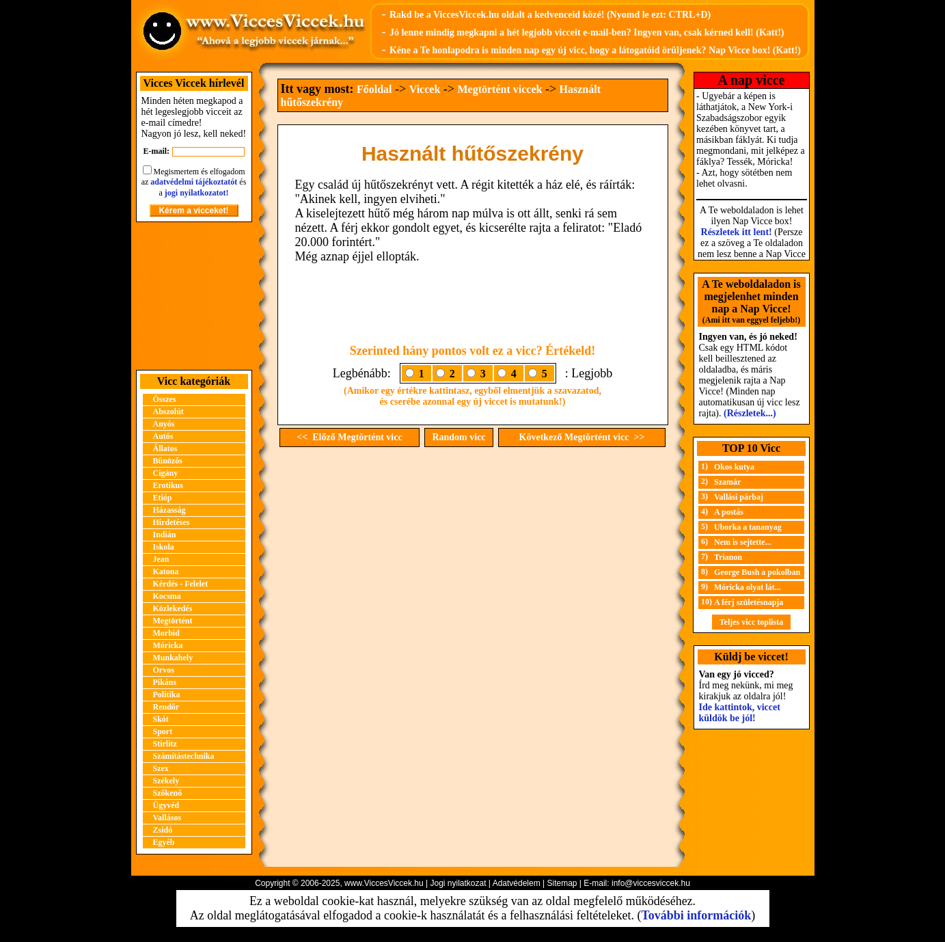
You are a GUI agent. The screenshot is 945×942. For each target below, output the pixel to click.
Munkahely (173, 657)
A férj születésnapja (748, 602)
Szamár (727, 482)
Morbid (166, 633)
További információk (696, 915)
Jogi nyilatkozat (458, 883)
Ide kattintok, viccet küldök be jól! (739, 712)
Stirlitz (165, 744)
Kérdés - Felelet (180, 584)
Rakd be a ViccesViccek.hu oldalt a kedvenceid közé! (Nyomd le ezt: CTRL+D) (550, 15)
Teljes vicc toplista (752, 622)
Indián (164, 534)
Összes (164, 399)
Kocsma (167, 596)
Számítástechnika (184, 756)
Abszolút (168, 411)
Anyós (164, 424)
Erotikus (168, 485)
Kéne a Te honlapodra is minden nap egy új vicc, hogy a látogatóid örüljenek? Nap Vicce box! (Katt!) (595, 50)
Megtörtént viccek (499, 89)
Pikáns (165, 682)
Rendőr (166, 707)
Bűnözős (167, 461)
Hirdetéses (171, 522)
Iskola (163, 547)
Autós (163, 436)
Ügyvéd (166, 805)
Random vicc (458, 437)
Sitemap (562, 883)
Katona (166, 571)
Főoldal (374, 89)
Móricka (168, 645)
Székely (166, 780)
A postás (728, 512)
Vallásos (167, 817)
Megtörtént (173, 620)
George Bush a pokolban (757, 572)
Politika (166, 694)
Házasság (169, 510)
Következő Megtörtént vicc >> (582, 437)
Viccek (425, 89)
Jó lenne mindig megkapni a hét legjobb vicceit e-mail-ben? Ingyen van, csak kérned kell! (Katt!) (586, 32)
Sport (163, 731)
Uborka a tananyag (748, 527)
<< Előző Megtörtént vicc (349, 437)
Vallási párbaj (738, 497)
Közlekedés (173, 608)
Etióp (162, 497)
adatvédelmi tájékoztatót (193, 182)
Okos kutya (734, 467)
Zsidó (163, 830)
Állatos (165, 448)
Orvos (163, 670)
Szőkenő (167, 793)
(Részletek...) (750, 413)
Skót (161, 719)
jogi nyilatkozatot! (197, 193)
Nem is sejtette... (742, 542)
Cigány (165, 473)
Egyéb (164, 842)
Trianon (728, 557)
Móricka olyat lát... (747, 587)
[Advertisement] (194, 296)
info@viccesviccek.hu (651, 883)
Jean (161, 559)
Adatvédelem (516, 883)
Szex (161, 768)
